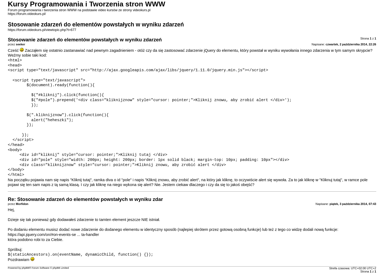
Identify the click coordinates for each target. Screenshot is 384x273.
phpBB (25, 268)
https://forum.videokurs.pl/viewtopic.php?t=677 (42, 30)
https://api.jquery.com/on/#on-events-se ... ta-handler (53, 234)
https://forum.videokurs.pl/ (27, 14)
